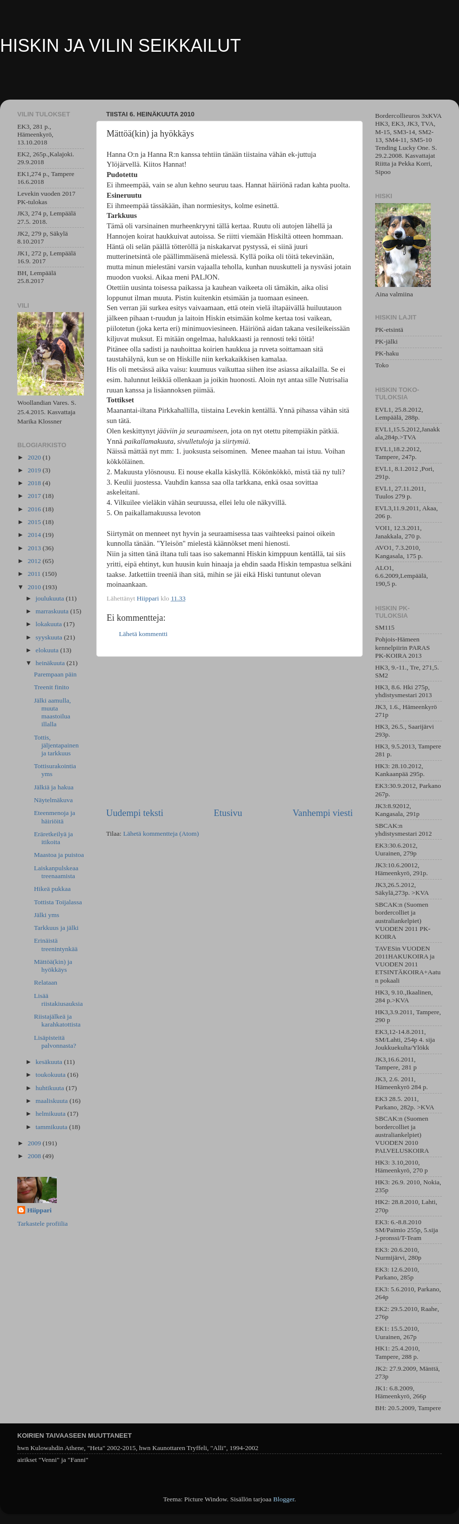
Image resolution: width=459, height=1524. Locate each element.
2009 (35, 1143)
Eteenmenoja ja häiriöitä (55, 816)
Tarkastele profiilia (42, 1223)
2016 (35, 509)
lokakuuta (50, 624)
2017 (35, 495)
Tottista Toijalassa (58, 902)
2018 (35, 483)
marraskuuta (53, 611)
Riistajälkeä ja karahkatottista (57, 1020)
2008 (35, 1156)
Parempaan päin (55, 674)
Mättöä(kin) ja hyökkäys (53, 965)
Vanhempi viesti (323, 813)
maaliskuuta (53, 1100)
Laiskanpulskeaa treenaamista (56, 872)
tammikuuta (52, 1127)
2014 (35, 534)
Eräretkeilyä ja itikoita (53, 838)
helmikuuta (51, 1113)
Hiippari (39, 1210)
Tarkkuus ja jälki (56, 927)
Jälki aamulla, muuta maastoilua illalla (52, 712)
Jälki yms (46, 915)
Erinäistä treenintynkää (55, 944)
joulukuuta (51, 598)
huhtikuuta (51, 1088)
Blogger (283, 1499)
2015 (35, 522)
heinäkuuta (51, 663)
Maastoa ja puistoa (59, 854)
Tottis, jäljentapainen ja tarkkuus (56, 745)
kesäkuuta (50, 1061)
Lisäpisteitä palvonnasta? (55, 1041)
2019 (35, 470)
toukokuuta (51, 1074)
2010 (35, 587)
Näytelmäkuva (53, 800)
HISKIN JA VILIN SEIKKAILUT (120, 45)
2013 (35, 548)
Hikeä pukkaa (52, 888)
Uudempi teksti (134, 813)
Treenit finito (51, 687)
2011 (35, 573)
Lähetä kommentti (143, 634)
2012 (35, 561)
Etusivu (228, 813)
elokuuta (48, 650)
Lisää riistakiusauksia (58, 999)
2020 (35, 457)
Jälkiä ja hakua (54, 787)
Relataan (45, 982)
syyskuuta (50, 637)
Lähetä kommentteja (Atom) (161, 833)
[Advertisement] (229, 731)
